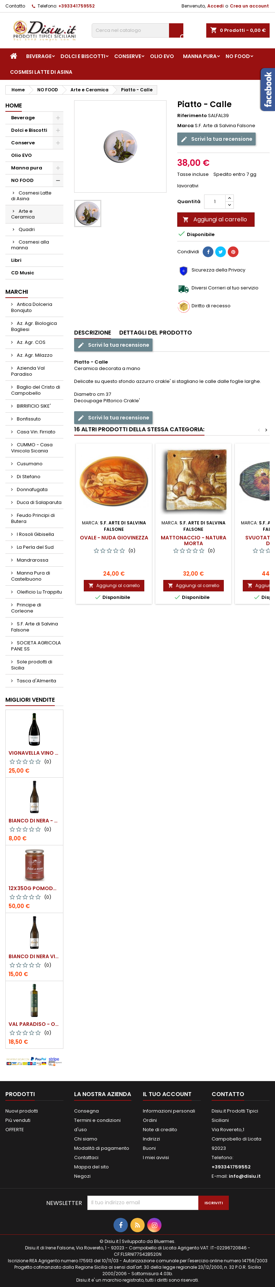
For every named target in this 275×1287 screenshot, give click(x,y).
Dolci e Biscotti (83, 56)
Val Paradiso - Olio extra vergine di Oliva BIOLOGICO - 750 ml (34, 1024)
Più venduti (17, 1120)
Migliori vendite (30, 700)
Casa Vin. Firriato (36, 431)
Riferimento (192, 115)
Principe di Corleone (26, 607)
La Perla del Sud (35, 547)
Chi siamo (85, 1138)
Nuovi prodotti (21, 1111)
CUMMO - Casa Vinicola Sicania (32, 447)
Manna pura (200, 56)
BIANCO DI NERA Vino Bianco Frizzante (34, 956)
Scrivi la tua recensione (216, 139)
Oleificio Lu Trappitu (39, 592)
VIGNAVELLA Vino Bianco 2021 (34, 753)
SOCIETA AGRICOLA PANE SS (36, 645)
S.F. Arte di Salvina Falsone (34, 626)
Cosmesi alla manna (30, 245)
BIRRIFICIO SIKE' (33, 406)
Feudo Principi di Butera (33, 518)
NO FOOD (238, 56)
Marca (185, 126)
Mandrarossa (32, 560)
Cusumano (29, 463)
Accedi (215, 6)
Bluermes (164, 1241)
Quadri (27, 229)
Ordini (150, 1120)
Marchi (16, 292)
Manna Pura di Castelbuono (30, 576)
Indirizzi (151, 1138)
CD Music (22, 272)
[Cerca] (137, 30)
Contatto (15, 6)
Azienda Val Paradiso (28, 371)
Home (13, 105)
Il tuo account (167, 1094)
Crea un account (249, 6)
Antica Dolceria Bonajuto (31, 307)
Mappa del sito (91, 1166)
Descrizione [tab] (92, 332)
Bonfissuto (28, 419)
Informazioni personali (169, 1111)
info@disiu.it (245, 1176)
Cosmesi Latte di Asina (41, 72)
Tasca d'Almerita (36, 680)
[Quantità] (215, 202)
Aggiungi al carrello (215, 219)
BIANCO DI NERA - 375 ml (34, 820)
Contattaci (86, 1157)
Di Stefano (28, 476)
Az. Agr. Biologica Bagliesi (34, 326)
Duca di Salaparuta (39, 502)
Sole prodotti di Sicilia (31, 664)
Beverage (39, 56)
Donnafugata (32, 489)
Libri (16, 260)
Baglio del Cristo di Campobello (35, 390)
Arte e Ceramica (23, 214)
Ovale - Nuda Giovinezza (114, 537)
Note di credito (160, 1129)
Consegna (86, 1111)
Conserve (127, 56)
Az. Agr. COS (30, 342)
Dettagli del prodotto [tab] (155, 332)
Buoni (149, 1148)
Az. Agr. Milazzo (34, 355)
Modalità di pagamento (101, 1148)
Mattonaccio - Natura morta (193, 540)
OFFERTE (14, 1129)
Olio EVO (162, 56)
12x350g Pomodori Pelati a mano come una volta (34, 888)
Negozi (82, 1176)
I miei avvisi (156, 1157)
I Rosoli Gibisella (35, 534)
